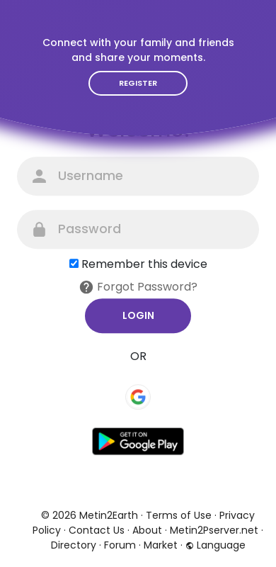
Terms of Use (179, 515)
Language (215, 545)
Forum (120, 545)
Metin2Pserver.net (214, 530)
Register (138, 83)
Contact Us (97, 530)
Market (161, 545)
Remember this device (144, 264)
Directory (73, 545)
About (147, 530)
